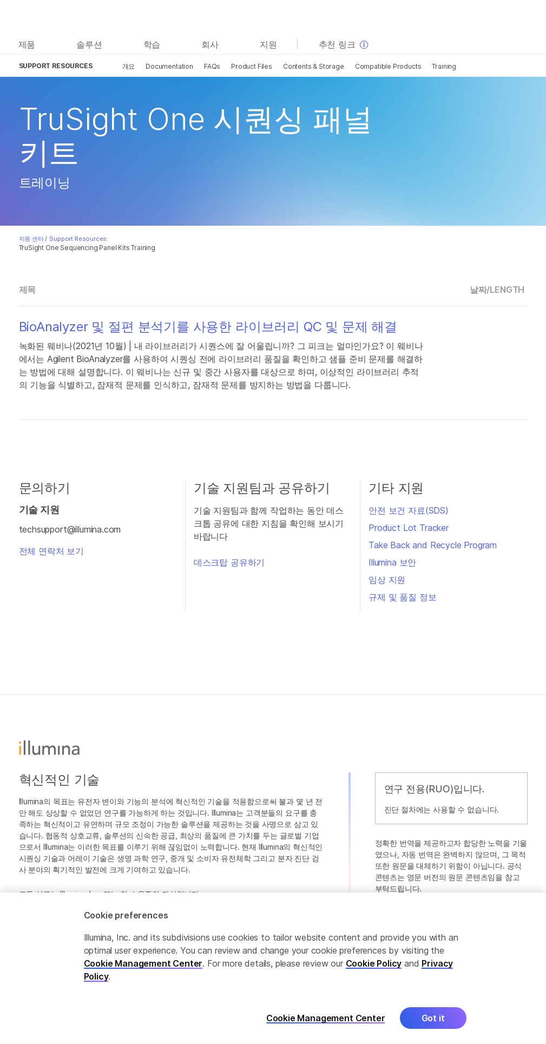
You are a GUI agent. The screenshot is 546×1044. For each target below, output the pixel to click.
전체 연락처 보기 (51, 551)
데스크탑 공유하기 (229, 562)
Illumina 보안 (392, 562)
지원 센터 (31, 238)
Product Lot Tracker (409, 527)
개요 (128, 66)
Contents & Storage (313, 66)
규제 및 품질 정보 (402, 597)
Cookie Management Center (143, 970)
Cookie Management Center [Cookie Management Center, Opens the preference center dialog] (325, 1025)
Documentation (169, 66)
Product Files (251, 66)
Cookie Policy (374, 970)
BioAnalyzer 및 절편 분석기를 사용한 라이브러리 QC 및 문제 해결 (208, 326)
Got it (433, 1025)
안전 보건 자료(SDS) (409, 510)
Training (444, 66)
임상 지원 (387, 579)
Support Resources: (78, 238)
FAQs (212, 66)
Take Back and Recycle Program (433, 545)
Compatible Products (388, 66)
